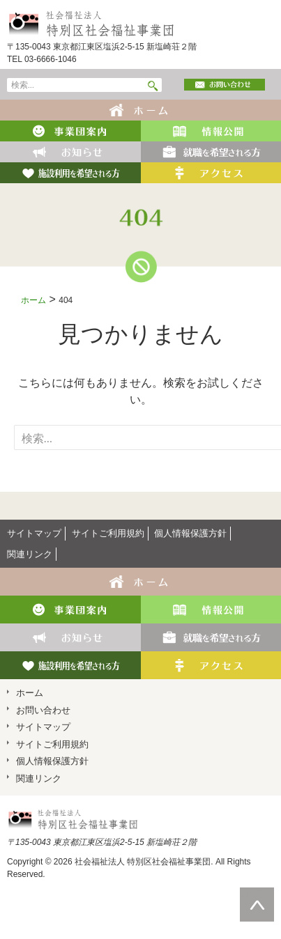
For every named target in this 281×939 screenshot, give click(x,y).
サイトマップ (34, 533)
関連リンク (29, 554)
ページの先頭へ (257, 894)
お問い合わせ (43, 710)
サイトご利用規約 (108, 533)
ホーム (33, 300)
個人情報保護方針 (190, 533)
